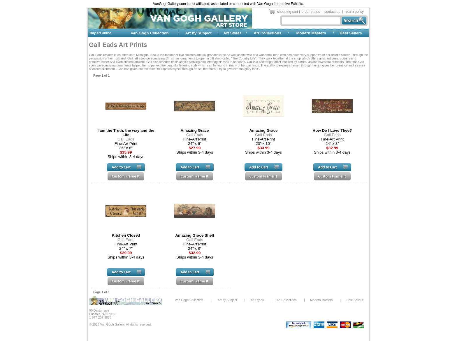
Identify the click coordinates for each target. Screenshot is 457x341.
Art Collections (267, 33)
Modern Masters (311, 33)
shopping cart (287, 12)
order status (311, 12)
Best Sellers (351, 33)
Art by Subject (198, 33)
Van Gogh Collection (149, 33)
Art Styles (233, 33)
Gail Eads (125, 139)
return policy (354, 12)
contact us (332, 12)
